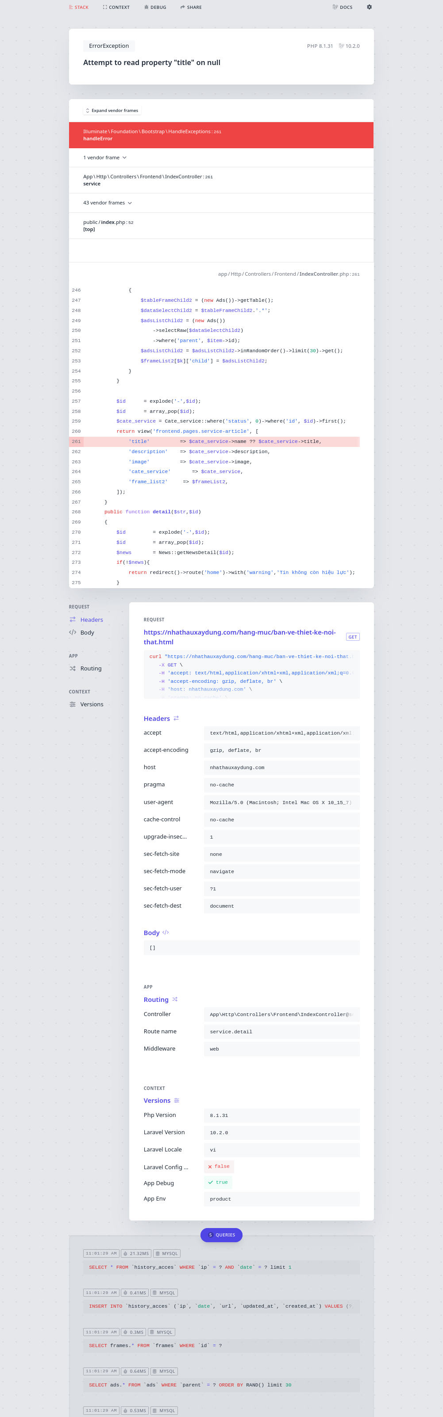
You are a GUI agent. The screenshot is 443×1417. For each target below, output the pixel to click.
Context (79, 692)
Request (79, 607)
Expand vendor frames (112, 110)
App (73, 656)
